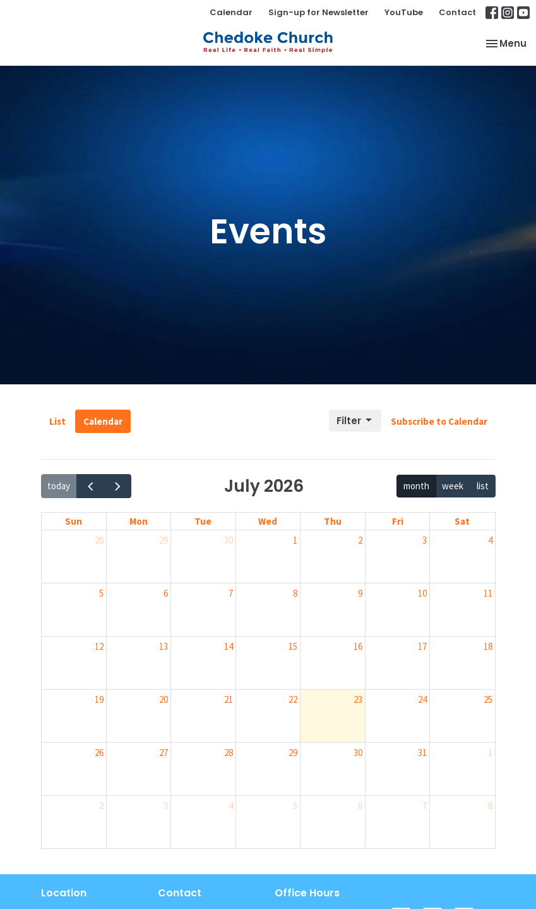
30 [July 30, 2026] (358, 753)
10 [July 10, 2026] (422, 593)
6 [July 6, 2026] (166, 593)
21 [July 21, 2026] (228, 699)
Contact (457, 12)
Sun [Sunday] (73, 521)
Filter (355, 420)
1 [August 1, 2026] (490, 753)
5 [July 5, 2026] (101, 593)
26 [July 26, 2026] (99, 753)
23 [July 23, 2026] (358, 699)
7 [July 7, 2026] (231, 593)
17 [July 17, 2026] (422, 646)
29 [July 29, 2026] (293, 753)
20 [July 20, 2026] (163, 699)
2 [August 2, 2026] (101, 806)
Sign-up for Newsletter (318, 12)
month (416, 486)
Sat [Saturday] (462, 521)
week (452, 486)
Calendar (231, 12)
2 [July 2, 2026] (360, 540)
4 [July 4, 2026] (490, 540)
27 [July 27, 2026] (163, 753)
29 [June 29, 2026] (163, 540)
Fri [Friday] (397, 521)
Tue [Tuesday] (202, 521)
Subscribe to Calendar (439, 421)
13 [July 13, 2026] (163, 646)
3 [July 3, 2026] (424, 540)
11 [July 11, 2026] (488, 593)
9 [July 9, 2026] (360, 593)
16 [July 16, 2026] (358, 646)
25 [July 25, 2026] (488, 699)
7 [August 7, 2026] (424, 806)
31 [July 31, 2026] (422, 753)
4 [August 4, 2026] (231, 806)
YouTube (403, 12)
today (58, 486)
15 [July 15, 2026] (293, 646)
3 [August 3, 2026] (166, 806)
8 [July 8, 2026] (295, 593)
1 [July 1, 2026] (295, 540)
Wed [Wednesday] (267, 521)
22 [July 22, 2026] (293, 699)
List (57, 421)
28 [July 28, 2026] (228, 753)
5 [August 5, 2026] (295, 806)
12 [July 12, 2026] (99, 646)
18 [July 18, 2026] (488, 646)
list (483, 486)
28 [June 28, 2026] (99, 540)
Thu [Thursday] (333, 521)
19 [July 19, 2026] (99, 699)
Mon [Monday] (138, 521)
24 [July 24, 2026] (422, 699)
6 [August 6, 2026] (360, 806)
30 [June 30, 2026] (228, 540)
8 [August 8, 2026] (490, 806)
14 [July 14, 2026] (228, 646)
